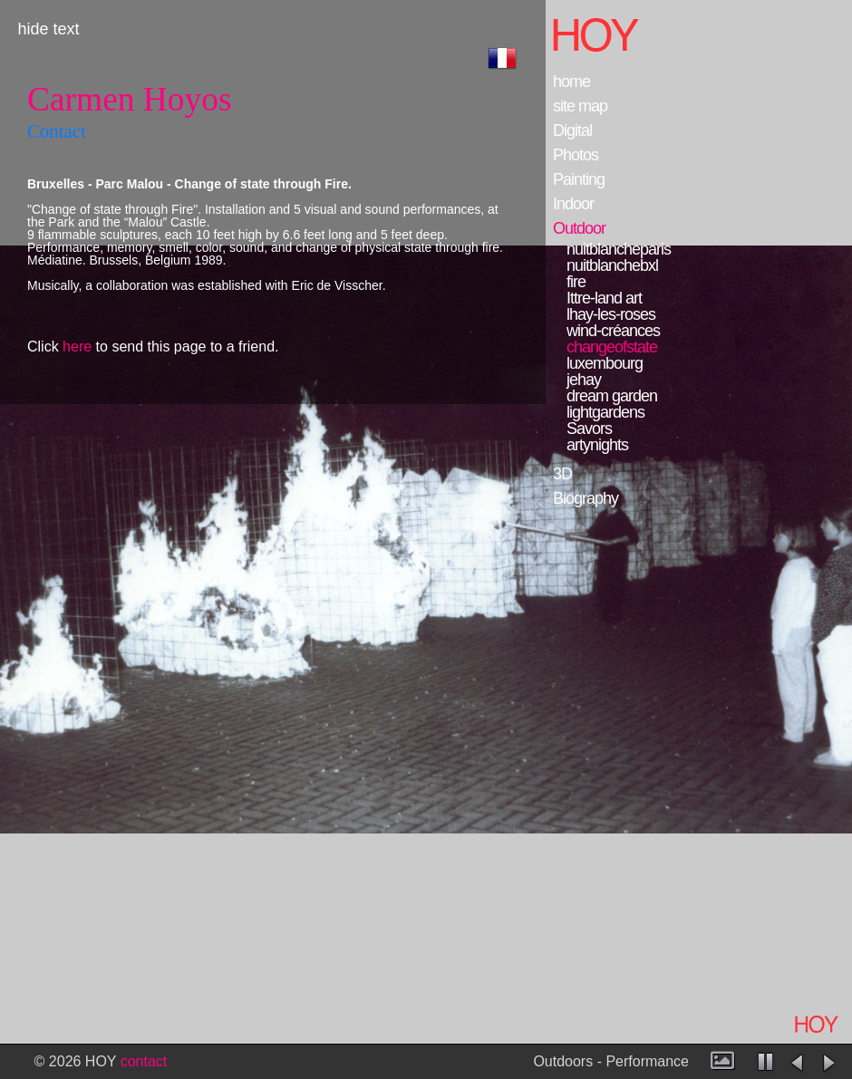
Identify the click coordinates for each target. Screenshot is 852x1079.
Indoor (573, 204)
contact (144, 1061)
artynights (597, 445)
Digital (572, 130)
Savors (589, 428)
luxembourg (604, 363)
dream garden (611, 396)
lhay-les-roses (610, 314)
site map (580, 106)
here (77, 346)
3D (562, 474)
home (571, 81)
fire (576, 282)
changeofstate (611, 347)
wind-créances (613, 331)
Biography (585, 498)
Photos (575, 155)
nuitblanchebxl (612, 265)
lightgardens (605, 412)
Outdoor (579, 228)
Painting (579, 179)
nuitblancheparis (618, 249)
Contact (56, 130)
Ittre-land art (604, 298)
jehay (583, 379)
